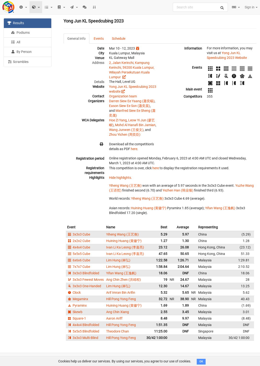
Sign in (251, 7)
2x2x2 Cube (78, 241)
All (15, 42)
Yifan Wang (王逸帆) (220, 208)
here (134, 149)
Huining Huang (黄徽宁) (148, 208)
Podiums (20, 32)
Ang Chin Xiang (117, 312)
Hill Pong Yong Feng (121, 299)
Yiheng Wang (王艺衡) (125, 185)
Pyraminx (77, 305)
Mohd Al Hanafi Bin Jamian (135, 125)
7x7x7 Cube (78, 267)
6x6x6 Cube (78, 260)
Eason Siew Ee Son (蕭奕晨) (129, 106)
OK (201, 361)
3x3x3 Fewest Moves (85, 280)
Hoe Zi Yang (118, 120)
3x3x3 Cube (78, 234)
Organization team (123, 96)
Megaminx (77, 299)
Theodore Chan (117, 331)
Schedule (118, 38)
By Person (21, 52)
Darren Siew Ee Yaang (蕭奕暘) (132, 101)
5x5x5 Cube (78, 254)
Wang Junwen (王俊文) (126, 130)
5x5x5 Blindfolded (83, 331)
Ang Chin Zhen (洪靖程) (123, 280)
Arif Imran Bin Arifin (120, 292)
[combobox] (200, 7)
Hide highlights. (120, 178)
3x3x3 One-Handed (84, 286)
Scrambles (18, 61)
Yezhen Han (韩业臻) (177, 190)
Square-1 (76, 318)
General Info (76, 38)
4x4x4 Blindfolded (83, 325)
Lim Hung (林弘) (118, 260)
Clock (74, 292)
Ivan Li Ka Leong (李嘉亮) (125, 247)
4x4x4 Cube (78, 247)
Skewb (74, 312)
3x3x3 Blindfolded (83, 273)
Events (99, 38)
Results (15, 23)
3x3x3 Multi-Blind (82, 338)
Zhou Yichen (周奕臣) (124, 134)
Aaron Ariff (114, 318)
